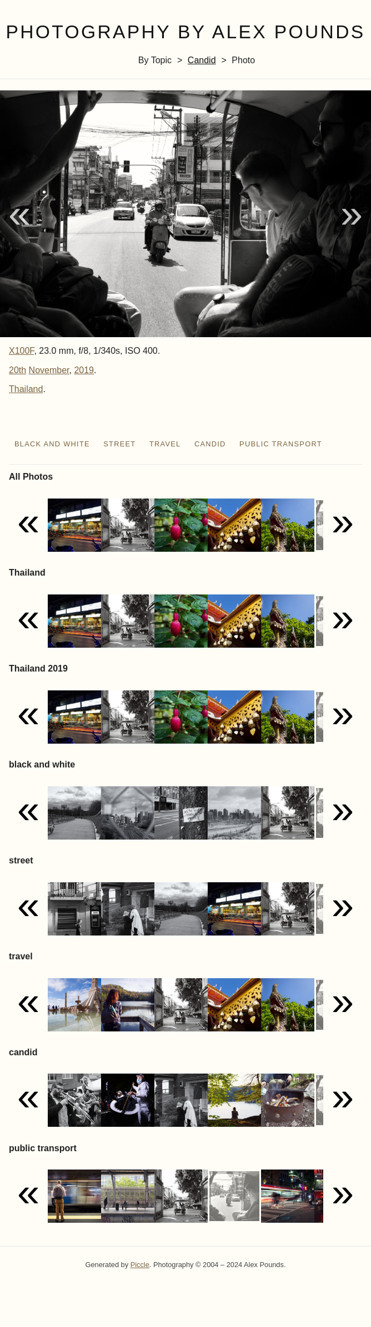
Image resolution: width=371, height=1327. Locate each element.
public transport (280, 444)
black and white (52, 444)
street (119, 444)
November (49, 370)
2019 (84, 370)
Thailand (26, 389)
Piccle (140, 1264)
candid (202, 60)
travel (165, 444)
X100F (21, 350)
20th (17, 370)
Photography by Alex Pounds (185, 32)
